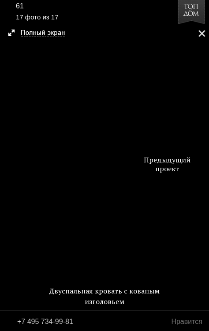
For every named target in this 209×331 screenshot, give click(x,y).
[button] (40, 33)
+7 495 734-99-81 (45, 321)
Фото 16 (9, 165)
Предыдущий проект (167, 164)
